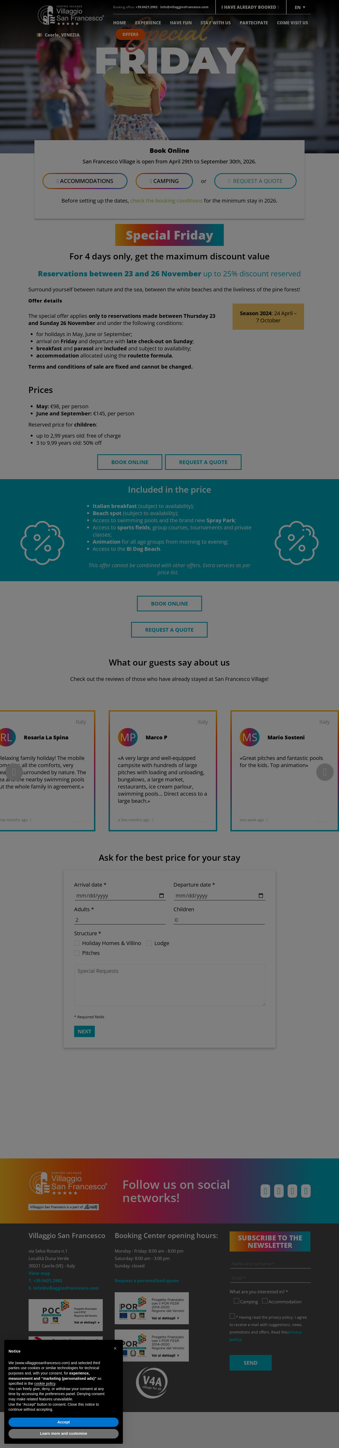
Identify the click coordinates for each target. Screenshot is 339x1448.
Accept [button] (63, 1422)
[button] (116, 1348)
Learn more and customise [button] (63, 1433)
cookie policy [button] (44, 1383)
